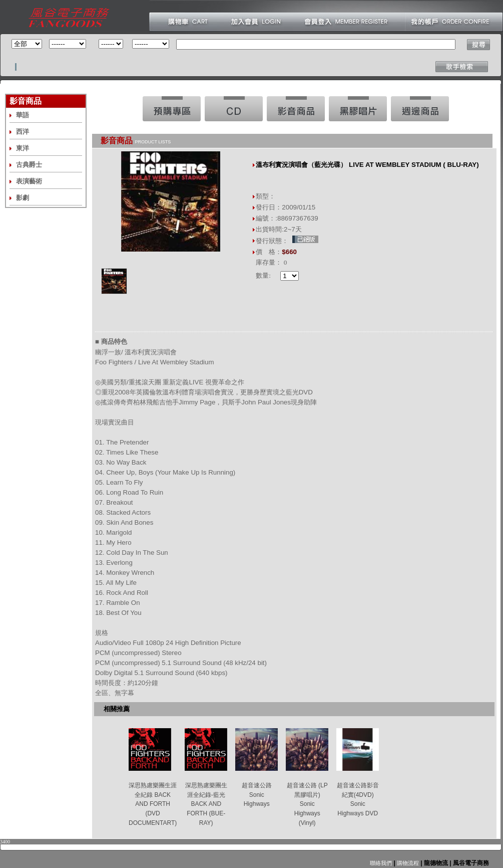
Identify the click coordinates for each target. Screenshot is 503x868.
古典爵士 (29, 164)
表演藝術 (29, 181)
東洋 (22, 148)
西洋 (22, 131)
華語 (22, 115)
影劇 (22, 197)
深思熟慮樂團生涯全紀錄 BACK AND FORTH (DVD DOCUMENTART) (153, 804)
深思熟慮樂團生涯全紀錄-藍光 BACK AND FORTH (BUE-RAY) (206, 804)
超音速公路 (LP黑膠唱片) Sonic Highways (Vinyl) (307, 804)
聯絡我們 (381, 863)
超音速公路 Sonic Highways (257, 794)
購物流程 (407, 863)
